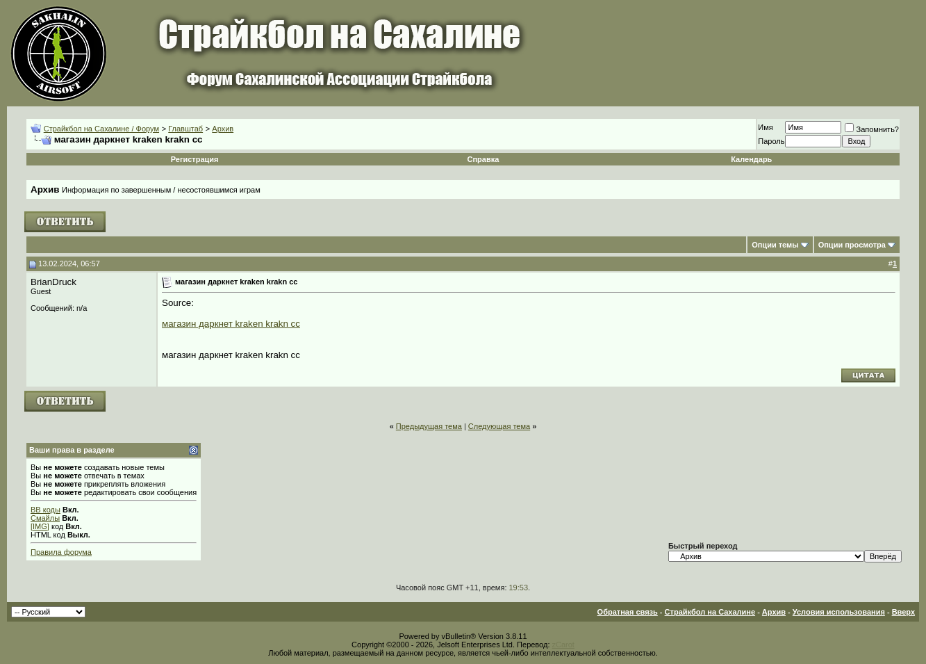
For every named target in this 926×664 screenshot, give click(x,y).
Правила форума (61, 552)
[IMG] (40, 526)
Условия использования (839, 612)
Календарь (751, 159)
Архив (222, 128)
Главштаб (185, 128)
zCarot (563, 644)
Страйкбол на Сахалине (710, 612)
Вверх (903, 612)
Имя (765, 127)
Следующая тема (499, 426)
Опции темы (775, 245)
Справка (483, 159)
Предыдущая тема (429, 426)
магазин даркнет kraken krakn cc (231, 323)
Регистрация (195, 159)
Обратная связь (627, 612)
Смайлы (45, 518)
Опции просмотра (852, 245)
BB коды (45, 509)
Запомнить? (872, 129)
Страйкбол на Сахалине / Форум (101, 128)
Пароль (771, 141)
